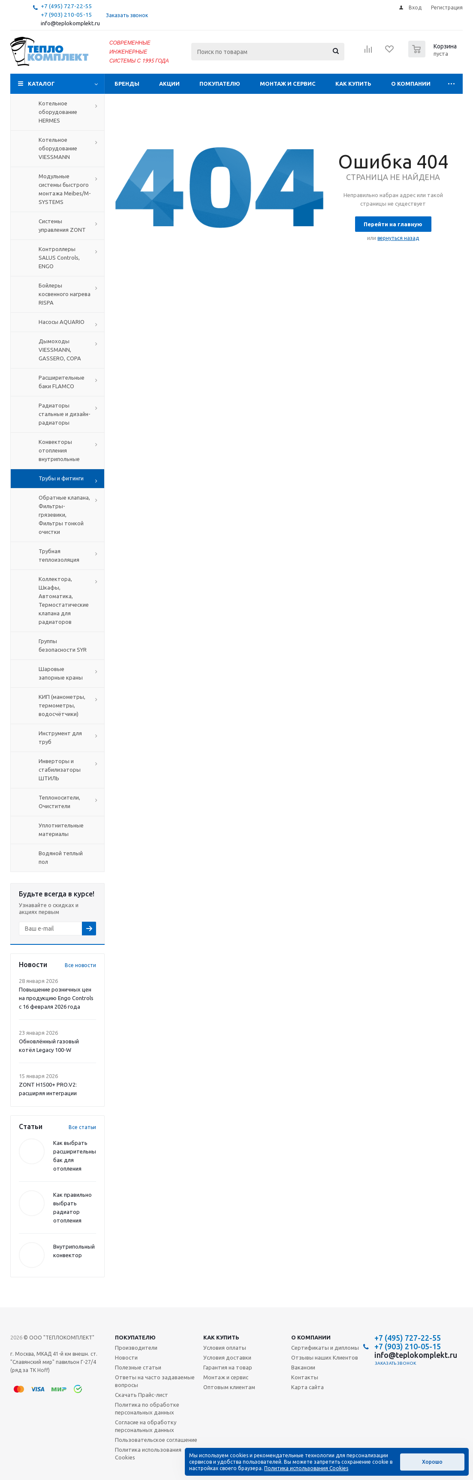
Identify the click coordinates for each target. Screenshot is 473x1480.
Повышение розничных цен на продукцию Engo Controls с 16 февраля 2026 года (56, 998)
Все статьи (82, 1127)
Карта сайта (307, 1387)
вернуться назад (398, 238)
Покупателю (219, 84)
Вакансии (303, 1367)
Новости (126, 1357)
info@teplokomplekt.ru (70, 23)
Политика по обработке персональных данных (147, 1408)
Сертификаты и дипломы (325, 1348)
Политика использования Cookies (148, 1453)
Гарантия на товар (227, 1367)
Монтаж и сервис (288, 84)
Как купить (353, 84)
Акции (169, 84)
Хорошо (432, 1462)
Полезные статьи (138, 1367)
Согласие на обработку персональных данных (145, 1426)
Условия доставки (227, 1357)
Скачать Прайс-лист (141, 1395)
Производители (136, 1348)
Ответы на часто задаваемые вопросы (155, 1381)
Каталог (41, 84)
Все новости (80, 965)
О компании (411, 84)
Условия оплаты (224, 1348)
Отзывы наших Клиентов (324, 1357)
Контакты (304, 1377)
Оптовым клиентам (229, 1387)
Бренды (126, 84)
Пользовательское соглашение (156, 1440)
